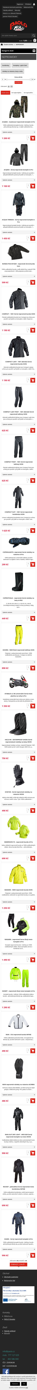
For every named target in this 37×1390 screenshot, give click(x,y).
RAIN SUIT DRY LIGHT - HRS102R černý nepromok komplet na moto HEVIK (18, 1135)
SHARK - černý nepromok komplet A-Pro (18, 1239)
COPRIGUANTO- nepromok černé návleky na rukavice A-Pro (18, 553)
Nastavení (15, 1384)
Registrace (20, 4)
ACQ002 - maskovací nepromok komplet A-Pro (18, 122)
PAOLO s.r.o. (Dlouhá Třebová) (12, 13)
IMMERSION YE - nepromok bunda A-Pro (18, 842)
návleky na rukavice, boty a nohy (12, 71)
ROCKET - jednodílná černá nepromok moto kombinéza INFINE (18, 1188)
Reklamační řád (28, 7)
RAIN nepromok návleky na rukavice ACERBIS (18, 1084)
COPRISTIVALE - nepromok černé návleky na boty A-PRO (18, 599)
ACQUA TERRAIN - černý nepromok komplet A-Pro (18, 221)
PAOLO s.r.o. (8, 1316)
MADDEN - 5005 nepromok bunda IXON (19, 890)
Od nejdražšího (28, 93)
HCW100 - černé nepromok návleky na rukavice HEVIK (18, 793)
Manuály (17, 10)
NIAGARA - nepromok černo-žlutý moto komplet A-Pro (18, 940)
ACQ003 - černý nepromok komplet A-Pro (18, 170)
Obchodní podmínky (11, 1277)
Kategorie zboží (18, 50)
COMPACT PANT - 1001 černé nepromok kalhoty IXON (18, 463)
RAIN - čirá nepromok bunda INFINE (18, 1034)
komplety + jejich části (20, 65)
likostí (13, 1331)
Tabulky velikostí (8, 10)
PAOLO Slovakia (9, 1319)
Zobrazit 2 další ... (18, 1265)
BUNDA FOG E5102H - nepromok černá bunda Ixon (18, 265)
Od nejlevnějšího (16, 93)
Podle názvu (5, 93)
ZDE (27, 1388)
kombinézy (5, 65)
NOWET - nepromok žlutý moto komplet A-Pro (18, 991)
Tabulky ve (7, 1331)
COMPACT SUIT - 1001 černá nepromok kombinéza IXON (18, 513)
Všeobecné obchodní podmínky (12, 7)
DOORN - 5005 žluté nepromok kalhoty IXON (18, 650)
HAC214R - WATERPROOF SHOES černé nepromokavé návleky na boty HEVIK (18, 741)
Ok (24, 1384)
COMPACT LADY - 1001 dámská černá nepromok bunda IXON (18, 363)
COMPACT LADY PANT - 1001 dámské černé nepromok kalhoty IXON (18, 413)
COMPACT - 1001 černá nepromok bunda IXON (18, 314)
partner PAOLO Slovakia (10, 16)
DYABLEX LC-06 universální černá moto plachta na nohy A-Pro (18, 695)
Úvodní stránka (8, 44)
